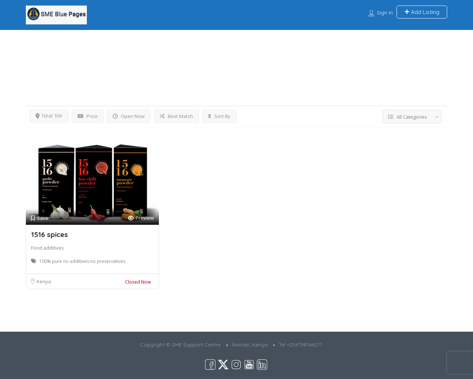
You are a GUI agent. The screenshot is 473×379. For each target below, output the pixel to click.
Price (88, 116)
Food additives (47, 247)
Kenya (44, 281)
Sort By (219, 116)
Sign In (385, 12)
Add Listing (421, 12)
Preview (141, 218)
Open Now (128, 116)
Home (32, 43)
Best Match (176, 116)
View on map (429, 54)
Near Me (48, 115)
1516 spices (49, 234)
